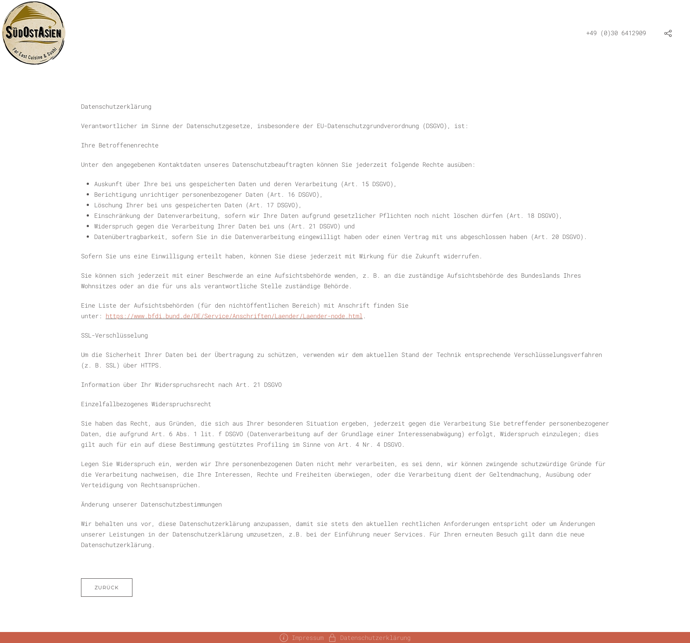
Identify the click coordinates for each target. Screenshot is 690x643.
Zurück (107, 587)
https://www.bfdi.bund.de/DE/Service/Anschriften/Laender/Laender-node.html (234, 316)
